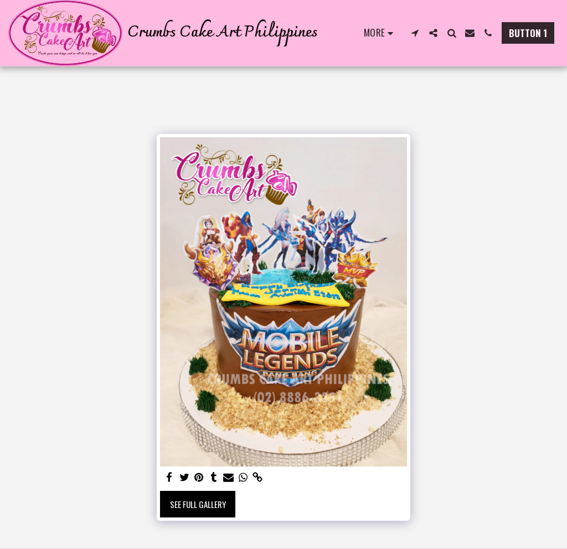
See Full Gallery (198, 504)
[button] (415, 33)
